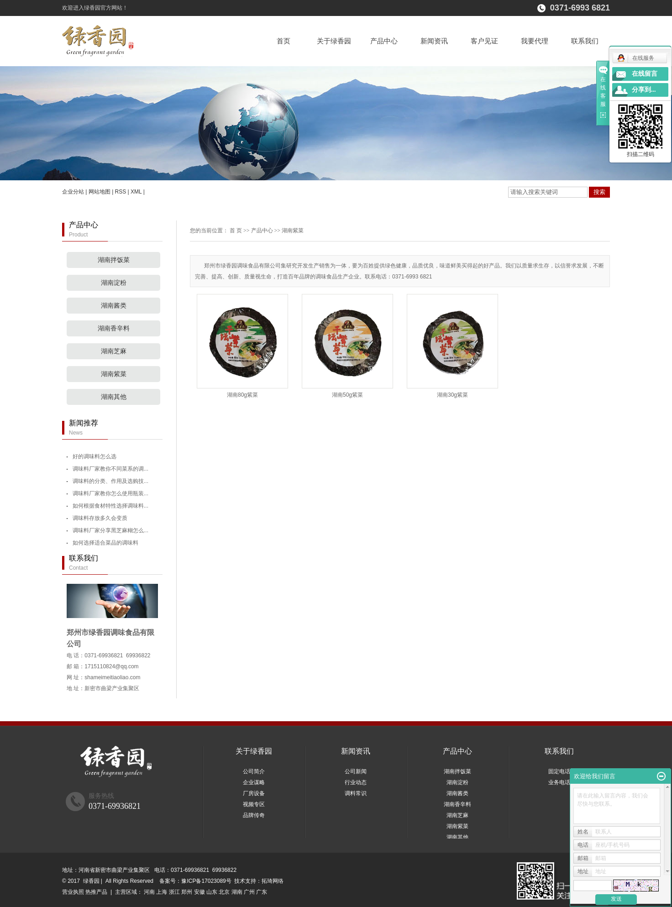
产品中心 (384, 41)
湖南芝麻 (113, 351)
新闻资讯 (434, 41)
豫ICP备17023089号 (206, 881)
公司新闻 (356, 771)
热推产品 (96, 892)
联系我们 (584, 41)
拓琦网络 (273, 881)
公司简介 (254, 771)
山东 (211, 892)
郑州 (186, 892)
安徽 (199, 892)
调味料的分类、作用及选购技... (110, 481)
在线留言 (644, 73)
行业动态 (356, 782)
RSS (120, 192)
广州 (249, 892)
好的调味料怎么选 (94, 456)
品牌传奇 (254, 815)
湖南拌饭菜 (114, 260)
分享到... (644, 89)
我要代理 (534, 41)
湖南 (236, 892)
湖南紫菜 (113, 374)
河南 (149, 892)
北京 (224, 892)
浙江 (174, 892)
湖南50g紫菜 (347, 395)
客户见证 (484, 41)
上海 (161, 892)
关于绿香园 (334, 41)
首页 (283, 41)
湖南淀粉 (113, 282)
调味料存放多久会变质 (100, 518)
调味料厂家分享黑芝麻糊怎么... (110, 530)
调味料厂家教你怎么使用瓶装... (110, 493)
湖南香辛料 (114, 328)
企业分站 (73, 192)
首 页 (236, 230)
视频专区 (254, 804)
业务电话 (559, 782)
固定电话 (559, 771)
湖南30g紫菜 (452, 395)
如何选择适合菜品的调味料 (105, 543)
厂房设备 (254, 793)
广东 (261, 892)
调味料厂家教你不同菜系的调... (110, 469)
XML (136, 192)
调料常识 (356, 793)
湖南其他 (113, 396)
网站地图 (99, 192)
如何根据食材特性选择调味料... (110, 506)
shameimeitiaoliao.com (112, 677)
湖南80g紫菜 (242, 395)
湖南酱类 (113, 305)
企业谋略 (254, 782)
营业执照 (73, 892)
